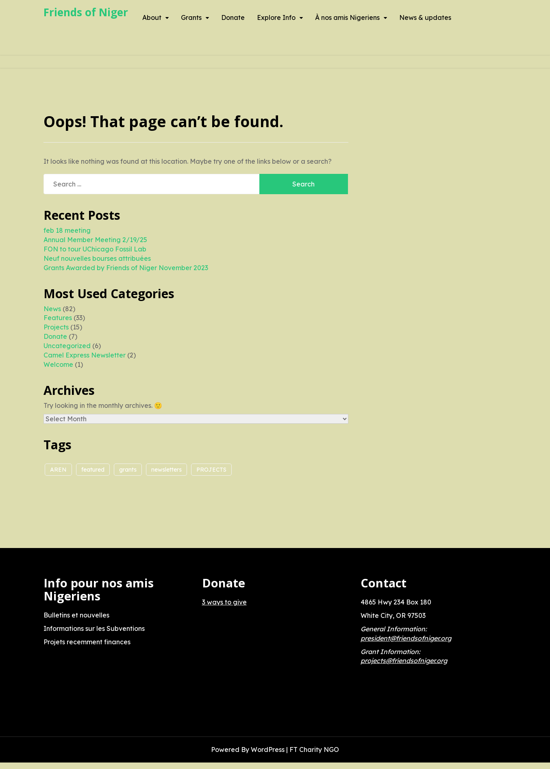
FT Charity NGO (314, 749)
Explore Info (276, 17)
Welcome (58, 364)
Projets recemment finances (86, 642)
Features (57, 318)
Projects (56, 327)
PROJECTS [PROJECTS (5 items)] (211, 469)
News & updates (425, 17)
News (52, 309)
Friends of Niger (85, 12)
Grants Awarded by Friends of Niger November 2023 (125, 268)
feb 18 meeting (67, 230)
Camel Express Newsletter (84, 355)
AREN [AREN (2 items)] (58, 469)
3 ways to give (224, 602)
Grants (191, 17)
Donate (233, 17)
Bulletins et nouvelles (76, 615)
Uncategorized (67, 346)
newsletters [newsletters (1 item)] (166, 469)
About (151, 17)
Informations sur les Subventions (94, 628)
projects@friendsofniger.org (404, 660)
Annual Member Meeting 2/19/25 (95, 240)
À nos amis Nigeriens (347, 17)
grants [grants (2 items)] (128, 469)
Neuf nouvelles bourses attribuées (97, 258)
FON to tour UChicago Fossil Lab (94, 249)
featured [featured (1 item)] (92, 469)
